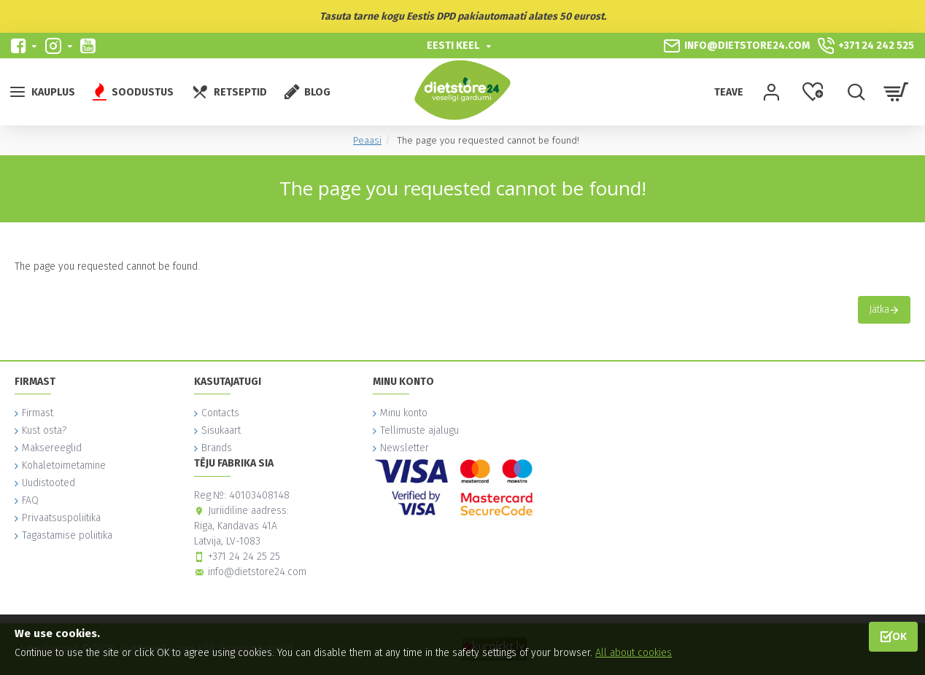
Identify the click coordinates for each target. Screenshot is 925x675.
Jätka (879, 309)
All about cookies (633, 653)
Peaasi (367, 140)
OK (899, 636)
